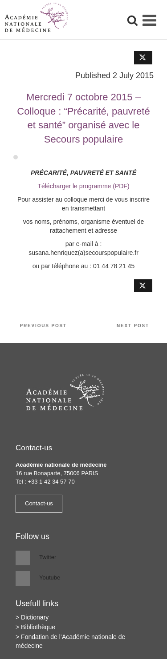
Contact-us (39, 503)
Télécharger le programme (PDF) (83, 186)
